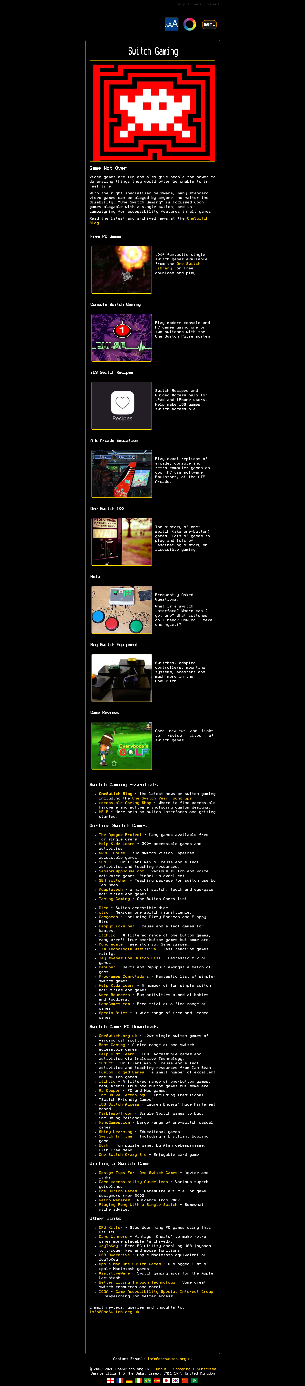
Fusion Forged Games (121, 1072)
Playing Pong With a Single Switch (138, 1205)
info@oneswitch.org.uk (169, 1359)
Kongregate (110, 944)
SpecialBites (113, 1013)
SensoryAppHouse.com (121, 871)
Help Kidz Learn (116, 844)
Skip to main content (197, 4)
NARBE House (112, 853)
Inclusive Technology (122, 1095)
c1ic (103, 912)
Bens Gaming (112, 1045)
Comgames (108, 917)
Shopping (181, 1369)
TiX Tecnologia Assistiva (127, 949)
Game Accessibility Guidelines (133, 1182)
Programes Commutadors (124, 976)
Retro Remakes (114, 1200)
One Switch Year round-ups (162, 798)
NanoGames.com (114, 1004)
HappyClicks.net (116, 926)
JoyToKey (108, 1246)
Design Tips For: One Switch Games (138, 1173)
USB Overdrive (114, 1255)
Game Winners (113, 1237)
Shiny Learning (115, 1132)
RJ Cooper (109, 1091)
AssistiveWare (114, 1273)
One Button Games (118, 1191)
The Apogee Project (120, 835)
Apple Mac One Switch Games (130, 1264)
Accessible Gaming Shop (125, 803)
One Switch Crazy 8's (122, 1155)
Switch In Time (115, 1136)
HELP (103, 812)
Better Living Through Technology (137, 1282)
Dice (103, 908)
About (161, 1369)
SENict (106, 1063)
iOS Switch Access (119, 1104)
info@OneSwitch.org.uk (114, 1312)
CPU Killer (110, 1227)
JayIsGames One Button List (130, 958)
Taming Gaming (114, 899)
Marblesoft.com (115, 1113)
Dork (103, 1145)
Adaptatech (110, 889)
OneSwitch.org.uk (118, 1036)
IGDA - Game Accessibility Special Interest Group (156, 1292)
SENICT (106, 862)
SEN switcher (113, 880)
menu (209, 24)
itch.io (107, 935)
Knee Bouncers (114, 995)
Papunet (107, 967)
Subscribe (206, 1369)
